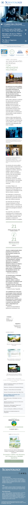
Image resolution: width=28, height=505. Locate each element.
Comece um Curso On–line (18, 493)
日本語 (15, 479)
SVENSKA (23, 480)
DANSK (3, 479)
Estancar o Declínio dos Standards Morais (13, 387)
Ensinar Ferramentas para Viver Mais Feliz (13, 392)
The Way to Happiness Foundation (9, 41)
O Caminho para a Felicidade (12, 52)
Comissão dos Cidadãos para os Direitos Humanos (13, 498)
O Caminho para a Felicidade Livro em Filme (13, 399)
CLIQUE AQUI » (14, 429)
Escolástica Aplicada (20, 52)
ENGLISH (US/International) (7, 478)
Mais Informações (14, 488)
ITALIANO (4, 482)
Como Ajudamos (4, 55)
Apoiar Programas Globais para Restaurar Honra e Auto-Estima (13, 384)
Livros (3, 488)
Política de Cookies (18, 502)
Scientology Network (16, 492)
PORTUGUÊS (9, 482)
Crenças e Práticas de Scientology (15, 486)
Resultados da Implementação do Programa (11, 412)
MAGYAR (15, 480)
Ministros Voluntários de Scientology (8, 494)
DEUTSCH (11, 480)
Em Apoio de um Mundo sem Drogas (13, 496)
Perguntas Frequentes (21, 487)
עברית (12, 479)
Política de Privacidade (10, 502)
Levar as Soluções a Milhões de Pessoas (13, 408)
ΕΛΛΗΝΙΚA (23, 481)
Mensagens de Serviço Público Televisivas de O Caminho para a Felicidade (12, 35)
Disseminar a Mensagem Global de (12, 406)
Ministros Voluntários (12, 487)
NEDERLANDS (5, 480)
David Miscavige (9, 493)
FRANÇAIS (8, 479)
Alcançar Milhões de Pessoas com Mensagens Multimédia (12, 395)
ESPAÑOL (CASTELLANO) (15, 481)
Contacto (20, 488)
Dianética (10, 492)
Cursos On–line (8, 488)
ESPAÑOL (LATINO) (6, 481)
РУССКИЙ (19, 479)
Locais (24, 488)
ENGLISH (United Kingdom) (18, 478)
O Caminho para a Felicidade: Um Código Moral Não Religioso (12, 30)
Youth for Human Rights (13, 497)
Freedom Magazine (12, 495)
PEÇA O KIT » (14, 461)
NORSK (18, 480)
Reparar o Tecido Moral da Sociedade (12, 389)
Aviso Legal (9, 503)
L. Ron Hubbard (5, 486)
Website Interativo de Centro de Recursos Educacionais (13, 402)
